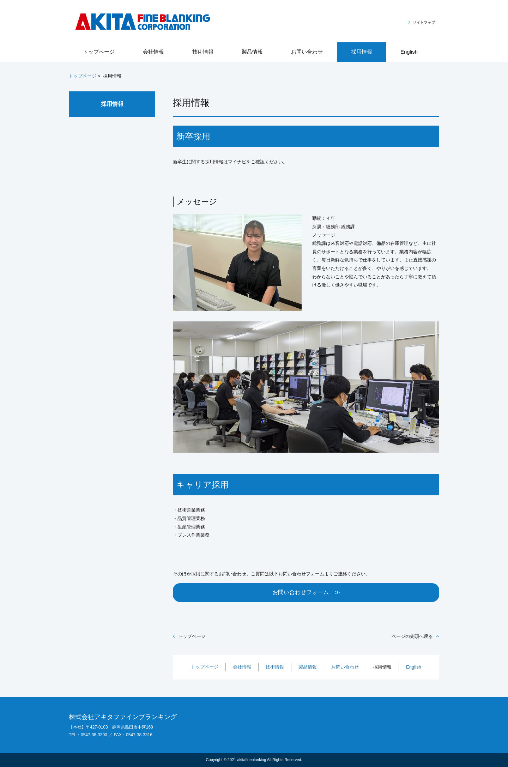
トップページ (82, 76)
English (413, 667)
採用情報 (112, 104)
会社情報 (242, 667)
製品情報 (307, 667)
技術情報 (275, 667)
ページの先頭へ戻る (412, 636)
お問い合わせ (345, 667)
